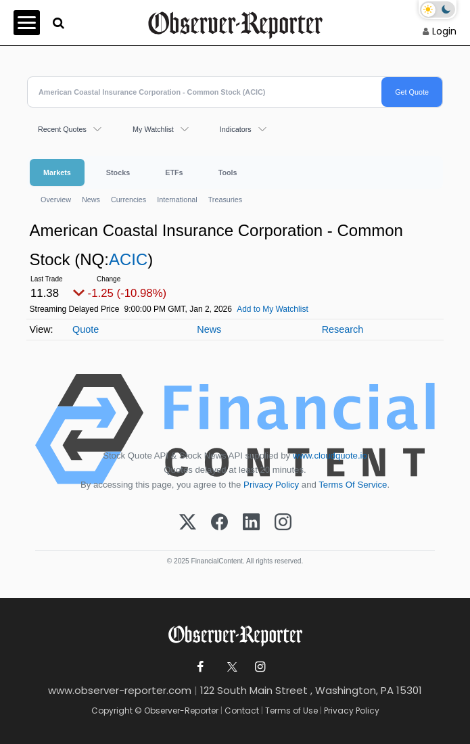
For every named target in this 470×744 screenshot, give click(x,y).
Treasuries (225, 199)
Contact (242, 710)
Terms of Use (291, 710)
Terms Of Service (353, 485)
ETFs (174, 172)
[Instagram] (283, 523)
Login (444, 31)
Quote (85, 329)
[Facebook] (219, 523)
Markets (57, 172)
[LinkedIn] (251, 523)
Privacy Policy (271, 485)
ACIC (128, 259)
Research (343, 329)
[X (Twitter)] (188, 523)
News (91, 199)
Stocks (118, 172)
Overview (56, 199)
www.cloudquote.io (330, 455)
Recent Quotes (62, 129)
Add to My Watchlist (272, 309)
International (177, 199)
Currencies (128, 199)
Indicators (236, 129)
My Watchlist (153, 129)
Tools (227, 172)
